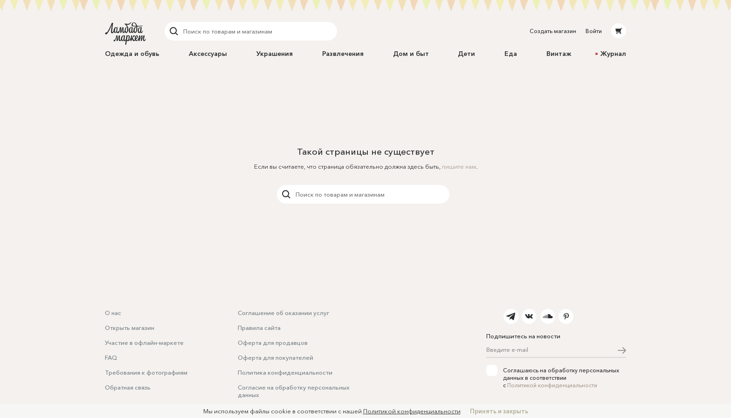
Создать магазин (553, 30)
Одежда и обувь (132, 53)
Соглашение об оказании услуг (283, 312)
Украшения (274, 53)
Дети (466, 53)
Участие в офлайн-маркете (144, 342)
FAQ (111, 357)
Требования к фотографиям (146, 372)
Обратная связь (128, 387)
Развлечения (343, 53)
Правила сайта (259, 327)
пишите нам (459, 166)
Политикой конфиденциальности (552, 385)
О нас (113, 312)
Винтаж (558, 53)
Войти (594, 30)
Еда (510, 53)
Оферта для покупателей (275, 357)
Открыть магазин (129, 327)
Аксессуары (208, 53)
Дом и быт (411, 53)
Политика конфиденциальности (285, 372)
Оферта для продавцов (273, 342)
